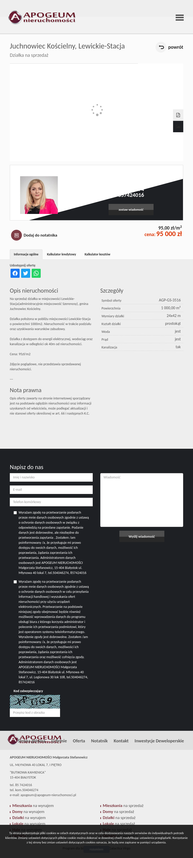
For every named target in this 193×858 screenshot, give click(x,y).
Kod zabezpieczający (28, 691)
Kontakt (121, 741)
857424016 (131, 194)
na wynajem (33, 805)
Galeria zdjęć (178, 126)
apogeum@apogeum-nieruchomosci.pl (131, 184)
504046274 (131, 189)
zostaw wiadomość (131, 209)
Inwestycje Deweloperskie (159, 741)
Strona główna (31, 741)
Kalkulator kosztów (97, 254)
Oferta (79, 741)
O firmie (59, 741)
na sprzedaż (123, 805)
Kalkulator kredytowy (61, 254)
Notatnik (99, 741)
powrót (175, 47)
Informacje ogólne (26, 254)
